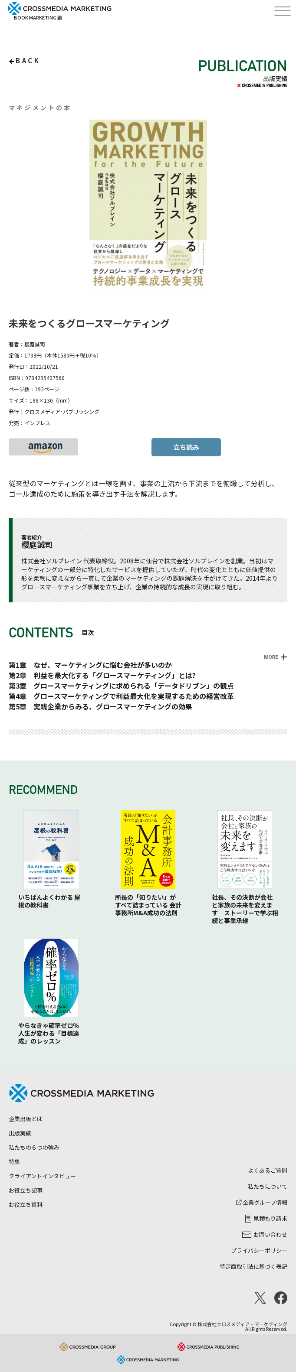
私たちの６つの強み (34, 1147)
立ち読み (186, 447)
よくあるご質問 (267, 1170)
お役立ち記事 (26, 1190)
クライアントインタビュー (42, 1176)
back (28, 60)
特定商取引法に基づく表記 (253, 1266)
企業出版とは (26, 1119)
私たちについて (267, 1186)
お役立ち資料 (26, 1204)
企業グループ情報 (261, 1202)
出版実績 (20, 1133)
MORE (271, 657)
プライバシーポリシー (259, 1250)
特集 (14, 1161)
